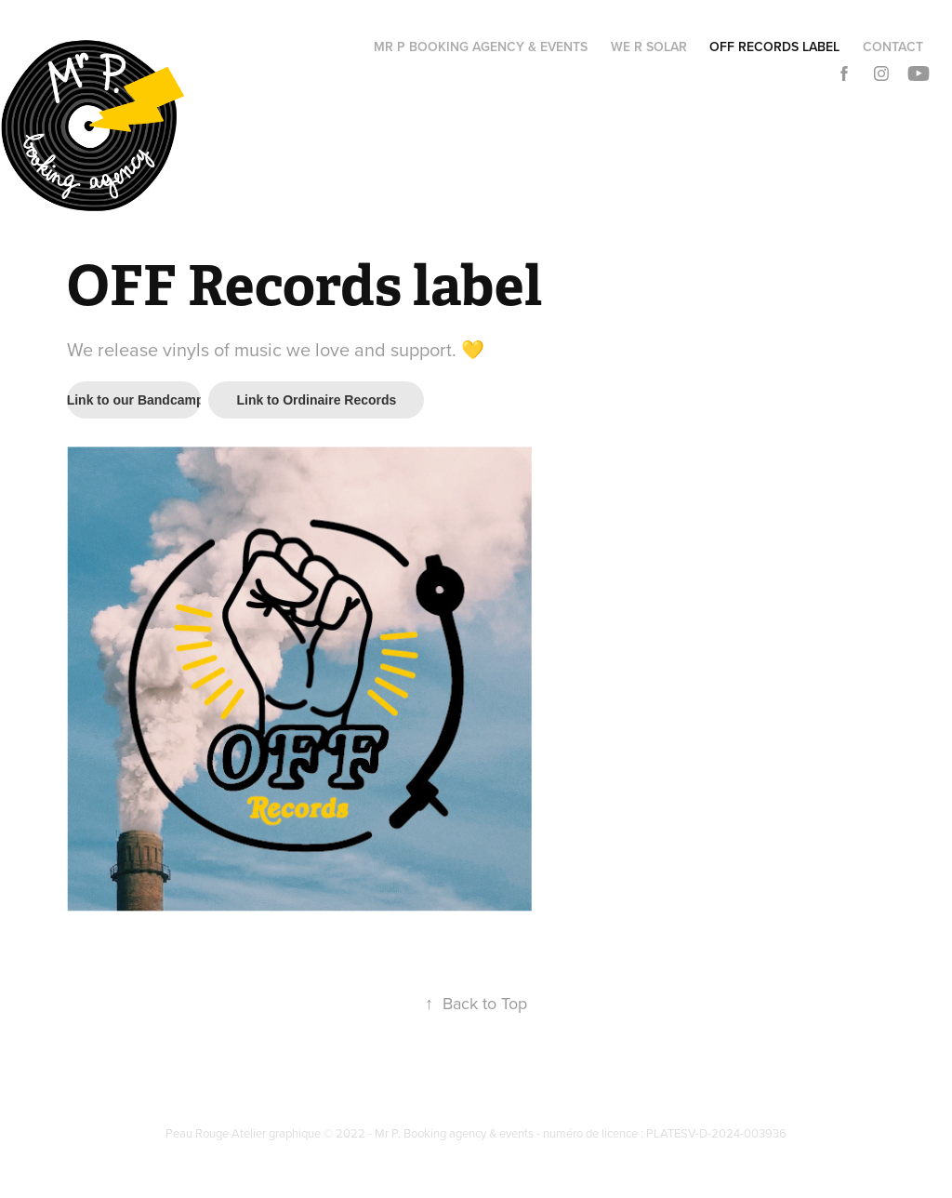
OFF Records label (774, 46)
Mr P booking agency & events (481, 46)
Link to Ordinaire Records (316, 400)
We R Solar (649, 46)
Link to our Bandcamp (134, 400)
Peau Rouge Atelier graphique (244, 1133)
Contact (893, 46)
